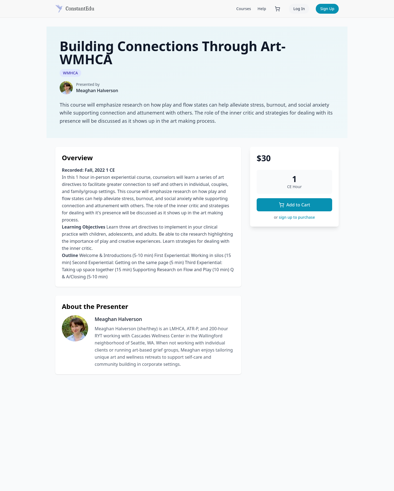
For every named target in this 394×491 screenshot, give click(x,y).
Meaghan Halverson (97, 90)
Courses (243, 8)
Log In (299, 8)
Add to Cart (294, 205)
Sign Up (327, 8)
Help (261, 8)
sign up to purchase (297, 217)
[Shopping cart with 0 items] (277, 9)
